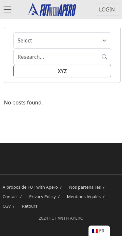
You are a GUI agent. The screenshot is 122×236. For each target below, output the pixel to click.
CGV (10, 206)
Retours (30, 206)
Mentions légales (87, 196)
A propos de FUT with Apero (33, 187)
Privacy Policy (45, 196)
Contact (13, 196)
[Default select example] (62, 40)
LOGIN (107, 9)
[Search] (55, 57)
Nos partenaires (88, 187)
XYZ (62, 71)
